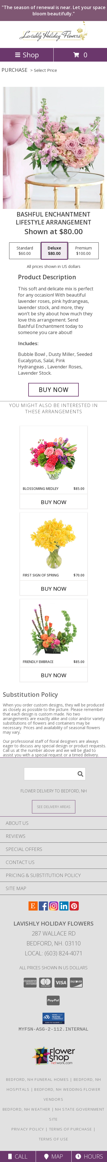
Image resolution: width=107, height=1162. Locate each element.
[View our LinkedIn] (63, 908)
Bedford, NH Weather (27, 1109)
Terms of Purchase (70, 1129)
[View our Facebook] (43, 908)
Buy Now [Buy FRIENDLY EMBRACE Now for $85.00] (53, 675)
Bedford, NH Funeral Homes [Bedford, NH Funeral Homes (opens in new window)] (37, 1079)
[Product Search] (55, 773)
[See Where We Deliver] (53, 806)
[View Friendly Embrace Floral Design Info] (53, 629)
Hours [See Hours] (89, 1156)
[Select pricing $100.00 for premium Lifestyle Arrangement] (83, 251)
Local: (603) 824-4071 (53, 953)
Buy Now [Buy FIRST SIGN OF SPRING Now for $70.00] (53, 588)
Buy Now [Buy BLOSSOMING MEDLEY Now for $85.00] (53, 502)
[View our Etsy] (33, 908)
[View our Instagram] (53, 908)
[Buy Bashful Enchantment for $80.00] (53, 390)
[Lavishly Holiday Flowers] (53, 39)
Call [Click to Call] (17, 1156)
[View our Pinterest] (74, 908)
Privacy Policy (27, 1129)
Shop (27, 54)
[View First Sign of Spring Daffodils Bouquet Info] (53, 542)
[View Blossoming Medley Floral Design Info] (53, 456)
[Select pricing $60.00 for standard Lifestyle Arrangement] (24, 251)
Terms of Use (53, 1139)
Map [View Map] (53, 1156)
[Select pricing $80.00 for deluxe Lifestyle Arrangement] (54, 251)
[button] (53, 1018)
